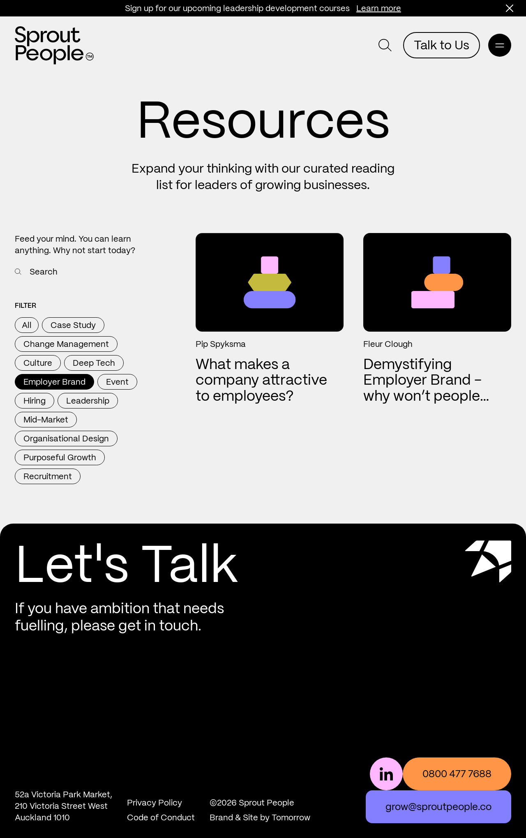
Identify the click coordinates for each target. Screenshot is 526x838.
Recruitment (47, 476)
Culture (37, 363)
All (27, 325)
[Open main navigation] (499, 45)
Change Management (66, 344)
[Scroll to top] (488, 586)
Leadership (87, 400)
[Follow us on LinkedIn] (386, 773)
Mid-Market (45, 419)
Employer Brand (54, 381)
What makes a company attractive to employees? (261, 380)
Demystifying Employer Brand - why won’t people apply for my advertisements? (422, 396)
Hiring (34, 400)
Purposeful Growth (59, 457)
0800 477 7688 (456, 773)
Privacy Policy (154, 802)
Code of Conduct (161, 817)
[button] (509, 8)
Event (117, 381)
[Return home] (54, 45)
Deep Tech (94, 363)
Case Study (73, 325)
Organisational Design (66, 438)
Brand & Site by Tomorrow (260, 817)
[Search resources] (18, 271)
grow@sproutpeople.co (438, 806)
